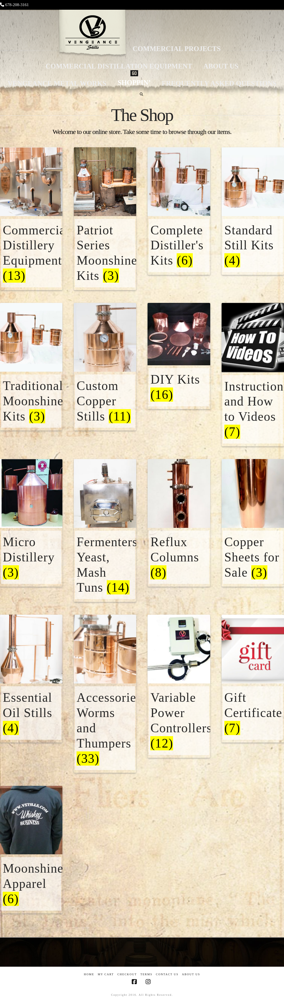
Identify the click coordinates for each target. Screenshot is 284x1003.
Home (89, 974)
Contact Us (167, 974)
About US (191, 974)
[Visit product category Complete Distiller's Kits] (179, 225)
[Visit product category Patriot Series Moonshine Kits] (105, 233)
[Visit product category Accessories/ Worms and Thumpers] (105, 708)
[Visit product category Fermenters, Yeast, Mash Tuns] (105, 545)
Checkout (127, 974)
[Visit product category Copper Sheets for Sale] (253, 537)
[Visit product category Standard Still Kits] (253, 225)
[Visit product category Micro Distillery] (31, 537)
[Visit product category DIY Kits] (179, 368)
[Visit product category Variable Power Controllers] (179, 700)
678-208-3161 (17, 4)
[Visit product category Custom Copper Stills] (105, 381)
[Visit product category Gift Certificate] (253, 693)
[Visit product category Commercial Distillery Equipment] (31, 233)
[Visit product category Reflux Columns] (179, 537)
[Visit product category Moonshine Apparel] (31, 864)
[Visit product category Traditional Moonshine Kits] (31, 381)
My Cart (106, 974)
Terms (146, 974)
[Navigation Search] (142, 94)
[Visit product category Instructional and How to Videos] (253, 389)
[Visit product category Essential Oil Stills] (31, 693)
